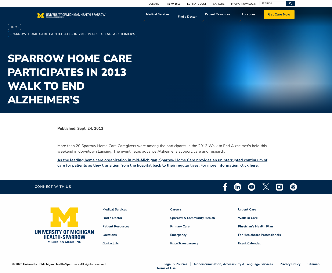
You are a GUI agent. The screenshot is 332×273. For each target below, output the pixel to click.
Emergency (178, 235)
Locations (248, 14)
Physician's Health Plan (255, 226)
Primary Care (180, 226)
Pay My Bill (173, 4)
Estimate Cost (196, 4)
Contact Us (110, 243)
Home (15, 27)
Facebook (225, 187)
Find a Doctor (187, 17)
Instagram (279, 187)
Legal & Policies (175, 264)
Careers (218, 4)
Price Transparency (184, 243)
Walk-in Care (248, 218)
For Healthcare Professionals (259, 235)
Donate (153, 4)
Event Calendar (249, 243)
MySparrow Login (243, 4)
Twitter (265, 187)
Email (293, 186)
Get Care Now (279, 14)
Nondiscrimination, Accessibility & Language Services (233, 264)
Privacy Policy (290, 264)
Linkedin (237, 187)
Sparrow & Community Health (192, 218)
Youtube (251, 187)
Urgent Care (247, 209)
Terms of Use (166, 268)
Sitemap (313, 264)
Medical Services (157, 14)
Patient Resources (217, 14)
